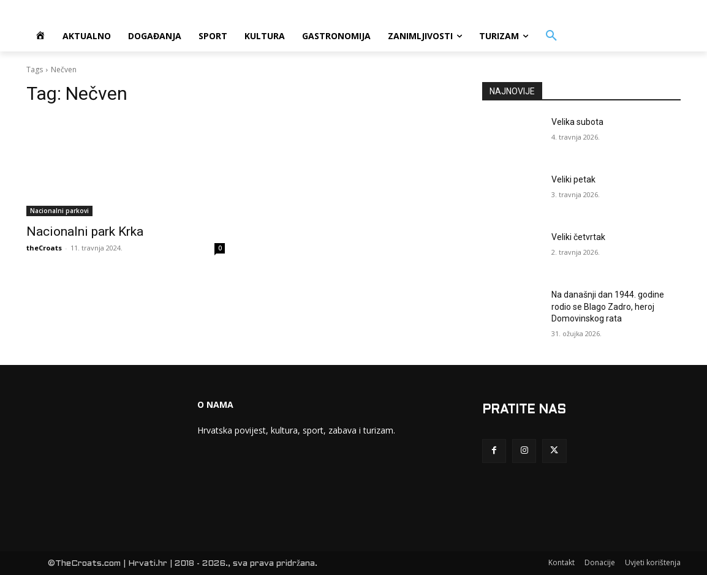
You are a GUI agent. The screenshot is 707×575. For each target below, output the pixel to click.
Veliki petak (573, 179)
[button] (551, 36)
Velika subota (577, 122)
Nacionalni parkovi (59, 210)
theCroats (44, 247)
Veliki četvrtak (578, 237)
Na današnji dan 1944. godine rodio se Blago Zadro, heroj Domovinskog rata (607, 306)
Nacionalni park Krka (84, 231)
